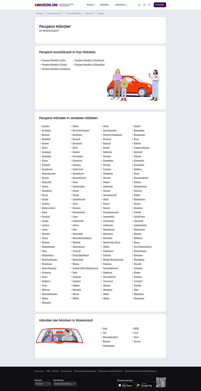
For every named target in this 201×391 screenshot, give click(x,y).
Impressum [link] (39, 371)
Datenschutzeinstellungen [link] (85, 371)
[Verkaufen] (106, 4)
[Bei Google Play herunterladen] (144, 385)
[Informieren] (121, 4)
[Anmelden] (160, 4)
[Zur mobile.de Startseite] (56, 5)
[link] (144, 5)
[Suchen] (91, 4)
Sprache (38, 380)
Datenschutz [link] (66, 371)
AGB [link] (48, 371)
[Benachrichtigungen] (139, 4)
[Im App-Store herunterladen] (126, 385)
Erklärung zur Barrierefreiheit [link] (110, 371)
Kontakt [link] (55, 371)
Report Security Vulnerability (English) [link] (141, 371)
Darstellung (58, 380)
